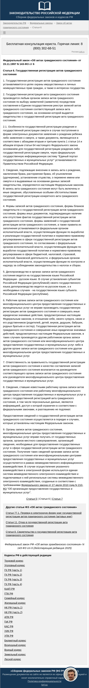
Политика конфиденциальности (44, 681)
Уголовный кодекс (14, 565)
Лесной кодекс (12, 659)
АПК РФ (8, 617)
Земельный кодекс (15, 654)
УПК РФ (8, 635)
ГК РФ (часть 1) (13, 570)
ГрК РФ (8, 621)
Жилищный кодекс (15, 603)
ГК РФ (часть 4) (13, 584)
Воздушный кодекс (15, 645)
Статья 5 (31, 498)
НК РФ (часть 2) (13, 612)
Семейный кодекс (14, 598)
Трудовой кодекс (13, 560)
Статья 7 (57, 498)
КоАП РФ (9, 588)
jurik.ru (81, 52)
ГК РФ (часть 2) (13, 574)
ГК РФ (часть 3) (13, 579)
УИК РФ (8, 631)
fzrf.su (44, 684)
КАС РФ (8, 626)
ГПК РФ (8, 593)
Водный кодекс (13, 649)
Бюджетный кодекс (15, 640)
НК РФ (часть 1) (13, 607)
